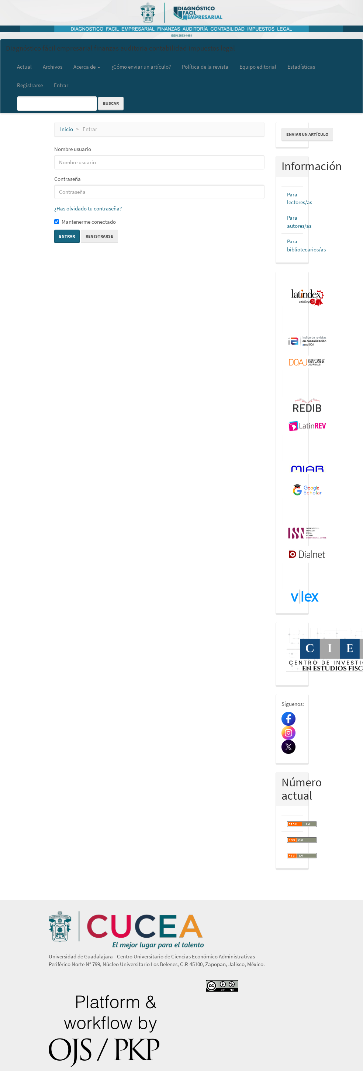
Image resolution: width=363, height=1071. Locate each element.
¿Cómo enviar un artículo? (141, 66)
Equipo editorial (257, 66)
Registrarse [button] (99, 236)
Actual (24, 66)
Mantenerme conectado (85, 221)
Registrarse (30, 85)
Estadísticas (301, 66)
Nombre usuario (72, 148)
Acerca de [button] (86, 66)
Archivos (52, 66)
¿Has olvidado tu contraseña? (88, 208)
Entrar (61, 85)
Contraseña (67, 178)
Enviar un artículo (307, 134)
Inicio (66, 129)
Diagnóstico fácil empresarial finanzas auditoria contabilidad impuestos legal (120, 48)
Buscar (111, 103)
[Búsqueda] (57, 103)
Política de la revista (205, 66)
